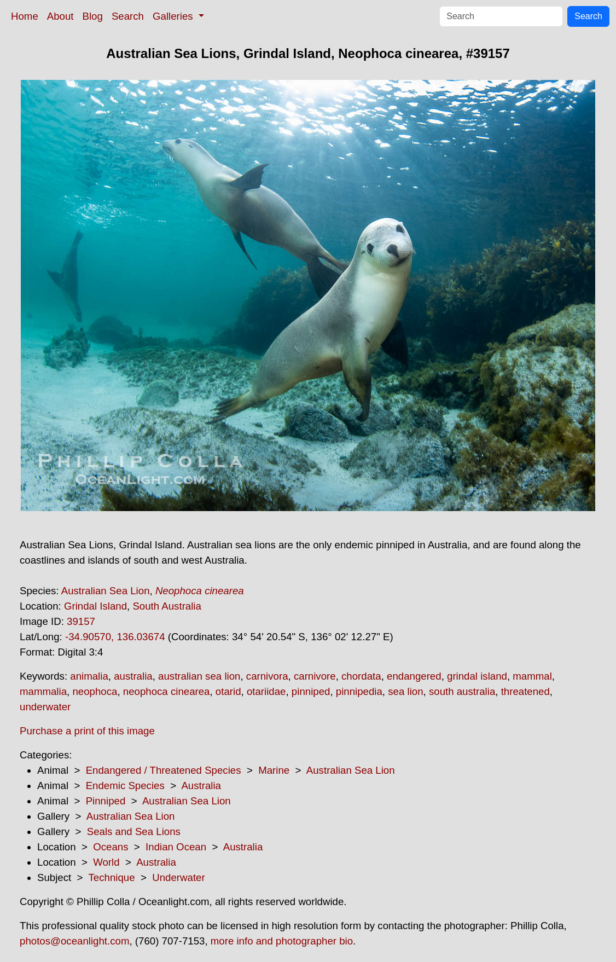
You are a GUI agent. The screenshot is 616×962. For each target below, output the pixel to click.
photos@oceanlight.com (74, 941)
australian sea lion (199, 676)
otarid (228, 691)
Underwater (178, 877)
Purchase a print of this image (87, 731)
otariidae (266, 691)
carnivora (267, 676)
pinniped (311, 691)
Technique (112, 877)
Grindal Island (95, 606)
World (106, 862)
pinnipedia (359, 691)
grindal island (477, 676)
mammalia (43, 691)
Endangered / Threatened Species (163, 770)
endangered (414, 676)
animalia (89, 676)
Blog (93, 16)
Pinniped (106, 801)
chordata (361, 676)
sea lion (405, 691)
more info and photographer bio (282, 941)
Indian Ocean (176, 847)
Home (24, 16)
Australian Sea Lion (105, 590)
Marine (273, 770)
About (60, 16)
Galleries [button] (174, 16)
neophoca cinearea (166, 691)
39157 (81, 621)
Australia (201, 785)
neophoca (94, 691)
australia (133, 676)
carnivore (315, 676)
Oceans (110, 847)
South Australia (166, 606)
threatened (525, 691)
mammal (532, 676)
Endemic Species (125, 785)
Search (128, 16)
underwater (45, 706)
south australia (462, 691)
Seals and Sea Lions (134, 831)
